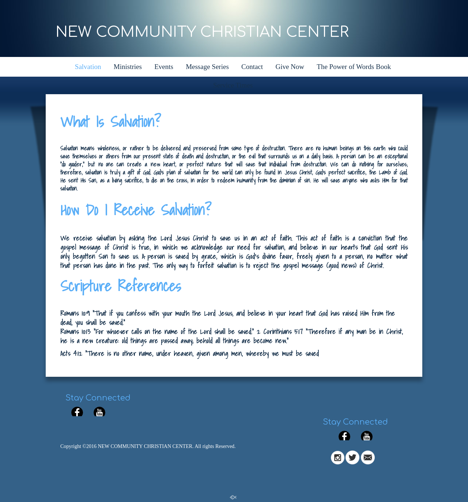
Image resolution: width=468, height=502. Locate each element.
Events (163, 66)
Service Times (233, 85)
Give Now (289, 66)
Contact (252, 66)
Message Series (207, 66)
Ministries (128, 66)
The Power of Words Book (354, 66)
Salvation (88, 66)
